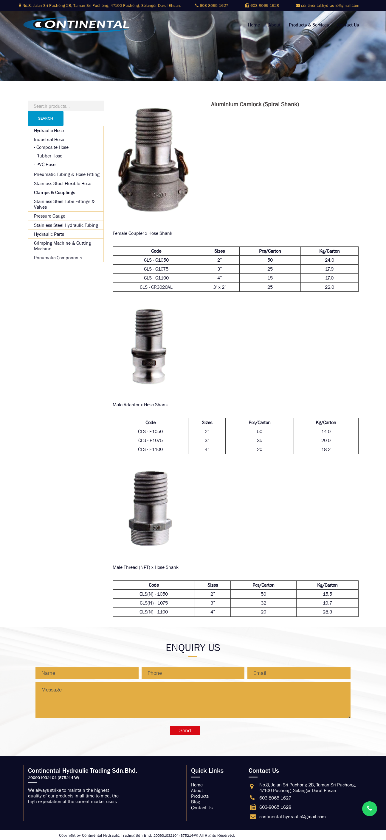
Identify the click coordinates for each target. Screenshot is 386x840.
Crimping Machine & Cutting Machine (62, 246)
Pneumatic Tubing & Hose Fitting (67, 174)
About (274, 25)
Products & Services (309, 25)
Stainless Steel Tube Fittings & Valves (64, 204)
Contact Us (348, 25)
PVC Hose (45, 164)
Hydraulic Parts (49, 234)
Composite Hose (52, 147)
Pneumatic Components (58, 258)
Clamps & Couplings (54, 192)
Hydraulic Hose (49, 130)
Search (45, 118)
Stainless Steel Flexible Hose (62, 183)
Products (200, 796)
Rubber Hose (49, 156)
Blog (195, 802)
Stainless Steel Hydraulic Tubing (66, 225)
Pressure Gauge (49, 216)
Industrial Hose (49, 139)
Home (254, 25)
